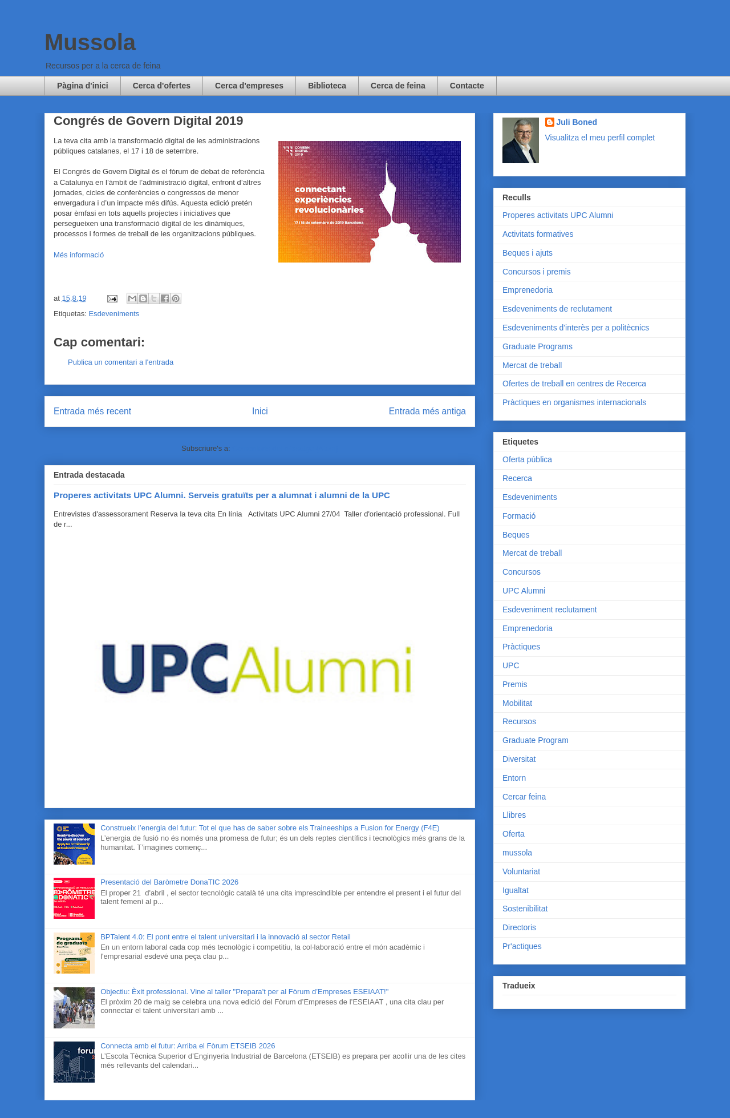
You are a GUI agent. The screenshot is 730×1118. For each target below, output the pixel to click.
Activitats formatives (537, 234)
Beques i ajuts (527, 252)
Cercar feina (524, 796)
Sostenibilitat (525, 908)
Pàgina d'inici (82, 85)
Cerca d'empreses (249, 85)
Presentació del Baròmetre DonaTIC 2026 (169, 882)
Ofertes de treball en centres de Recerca (574, 383)
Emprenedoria (527, 289)
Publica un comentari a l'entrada (120, 362)
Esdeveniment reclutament (549, 609)
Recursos (519, 721)
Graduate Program (535, 740)
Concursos (521, 571)
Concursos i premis (536, 271)
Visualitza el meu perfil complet (600, 137)
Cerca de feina (398, 85)
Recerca (517, 478)
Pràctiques (521, 646)
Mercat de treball (532, 365)
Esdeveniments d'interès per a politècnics (575, 327)
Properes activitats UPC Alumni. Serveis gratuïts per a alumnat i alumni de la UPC (222, 495)
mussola (517, 852)
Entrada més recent (92, 411)
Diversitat (519, 759)
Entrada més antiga (427, 411)
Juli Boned (577, 122)
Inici (260, 411)
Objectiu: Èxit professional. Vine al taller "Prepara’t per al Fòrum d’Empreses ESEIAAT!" (244, 991)
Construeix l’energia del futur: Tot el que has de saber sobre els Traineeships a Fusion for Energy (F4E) (269, 828)
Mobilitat (517, 703)
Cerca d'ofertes (161, 85)
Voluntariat (521, 871)
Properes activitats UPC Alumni (558, 215)
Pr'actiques (522, 946)
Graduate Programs (537, 346)
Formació (519, 515)
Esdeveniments (113, 313)
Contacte (467, 85)
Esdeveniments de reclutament (557, 308)
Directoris (519, 927)
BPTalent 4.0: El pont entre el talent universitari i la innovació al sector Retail (225, 937)
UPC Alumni (523, 590)
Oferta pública (527, 459)
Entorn (514, 777)
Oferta (513, 833)
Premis (515, 684)
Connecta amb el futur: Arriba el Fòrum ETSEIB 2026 (187, 1046)
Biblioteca (327, 85)
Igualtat (515, 890)
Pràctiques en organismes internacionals (574, 402)
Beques (515, 534)
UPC (511, 665)
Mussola (90, 42)
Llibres (514, 815)
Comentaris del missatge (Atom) (285, 448)
